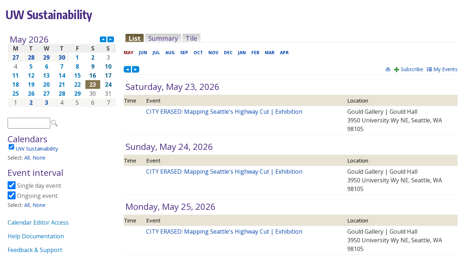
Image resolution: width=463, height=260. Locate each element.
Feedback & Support (35, 250)
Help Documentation (36, 236)
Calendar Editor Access (38, 222)
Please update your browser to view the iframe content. (62, 71)
